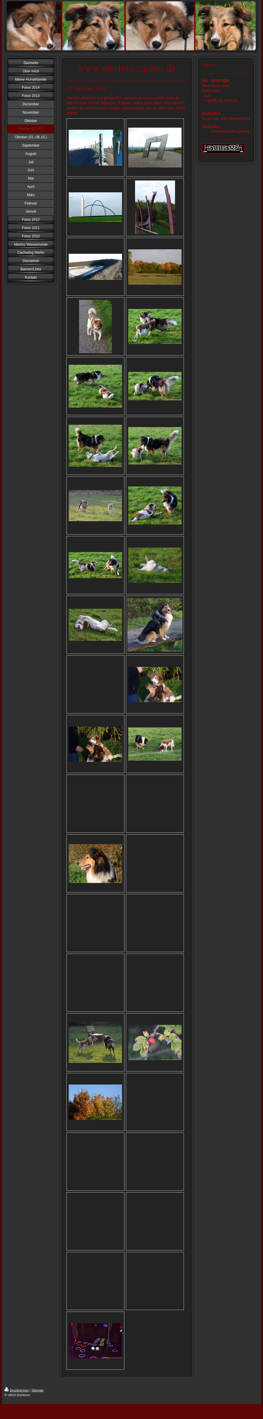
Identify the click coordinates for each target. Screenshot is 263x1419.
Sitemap (37, 1390)
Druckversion (16, 1390)
